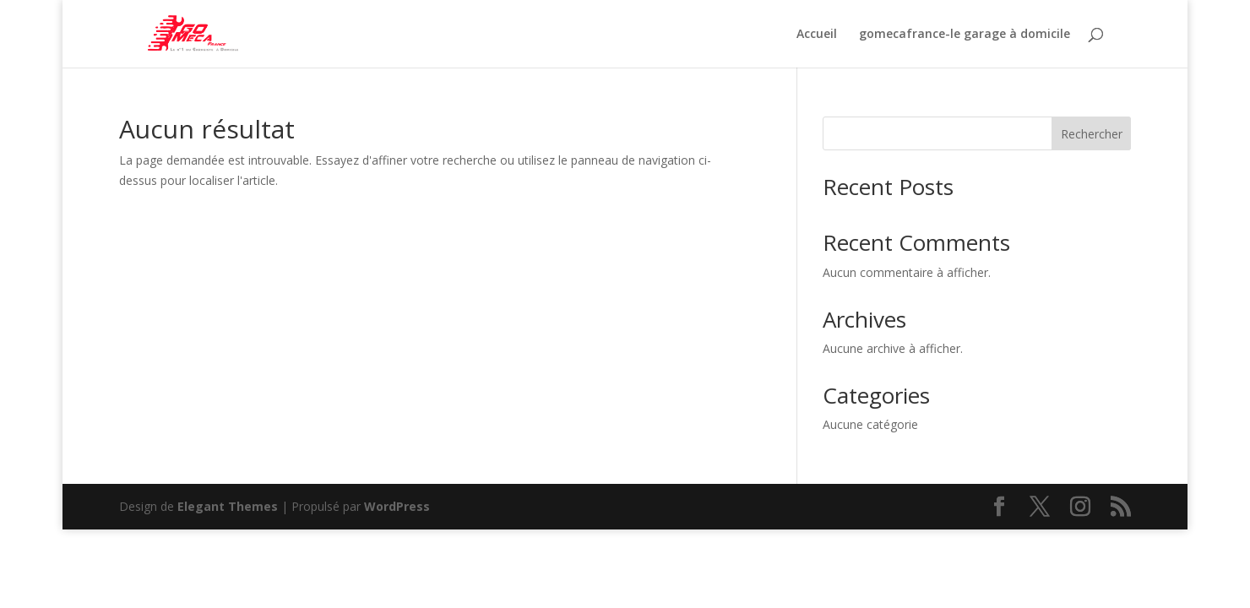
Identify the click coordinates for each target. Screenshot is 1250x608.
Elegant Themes (227, 506)
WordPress (397, 506)
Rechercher (1091, 134)
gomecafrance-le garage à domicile (964, 34)
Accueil (816, 34)
